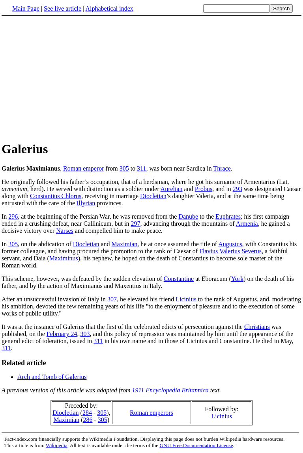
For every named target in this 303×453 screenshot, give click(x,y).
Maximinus (63, 258)
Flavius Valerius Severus (230, 251)
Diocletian (153, 196)
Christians (257, 326)
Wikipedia (56, 445)
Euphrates (228, 216)
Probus (203, 189)
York (237, 278)
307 (112, 299)
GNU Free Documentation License (196, 445)
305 (124, 168)
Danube (188, 216)
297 (135, 223)
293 (237, 189)
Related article (24, 363)
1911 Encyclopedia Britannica (170, 390)
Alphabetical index (109, 8)
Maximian (125, 244)
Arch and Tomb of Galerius (51, 376)
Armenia (247, 223)
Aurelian (172, 189)
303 (85, 333)
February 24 (62, 333)
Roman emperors (151, 412)
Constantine (179, 278)
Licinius (186, 299)
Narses (64, 230)
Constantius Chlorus (55, 196)
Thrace (221, 168)
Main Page (25, 8)
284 (87, 412)
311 (141, 168)
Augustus (230, 244)
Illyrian (86, 203)
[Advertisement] (68, 78)
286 (87, 419)
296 (13, 216)
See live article (62, 8)
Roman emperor (83, 168)
